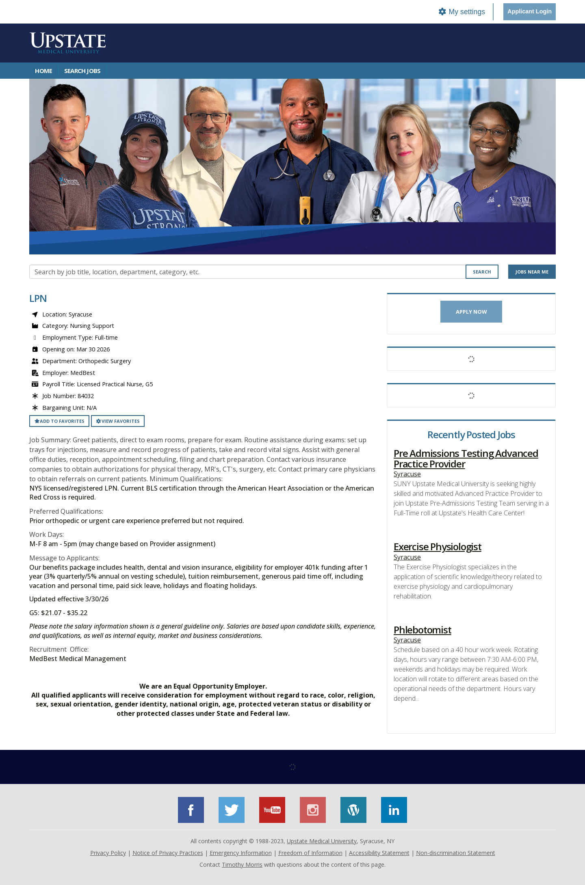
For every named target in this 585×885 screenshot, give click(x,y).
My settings (461, 12)
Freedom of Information (310, 853)
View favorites (118, 421)
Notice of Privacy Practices (167, 853)
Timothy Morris (242, 864)
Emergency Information (241, 853)
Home (43, 71)
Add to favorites (59, 421)
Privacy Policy (108, 853)
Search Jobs (82, 71)
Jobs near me (532, 272)
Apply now (471, 311)
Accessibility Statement (379, 853)
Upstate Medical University (322, 841)
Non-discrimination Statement (455, 853)
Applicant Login (529, 11)
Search (482, 272)
